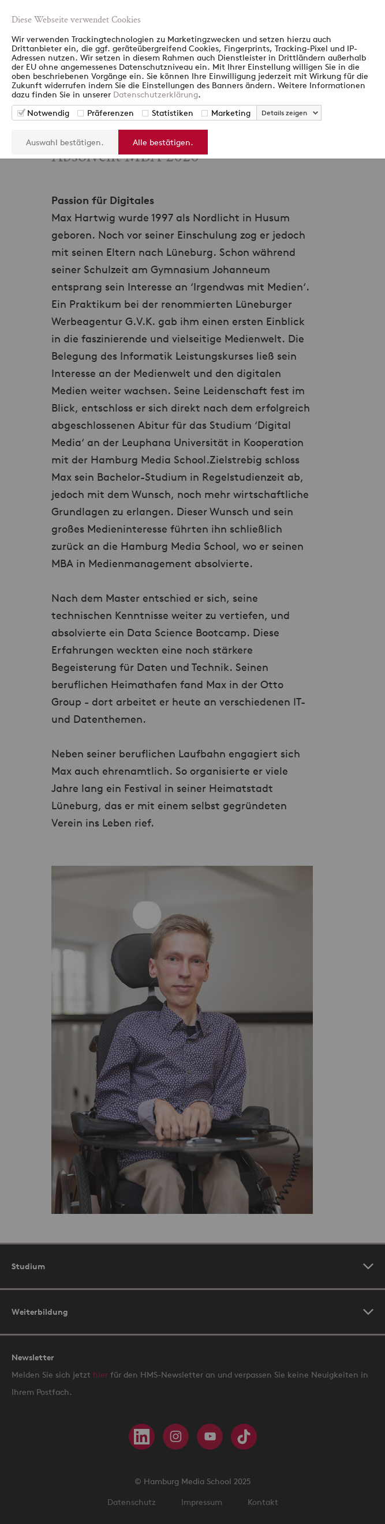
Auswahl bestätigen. (65, 142)
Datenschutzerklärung (155, 94)
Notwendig (48, 113)
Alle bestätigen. (163, 142)
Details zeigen (284, 112)
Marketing (231, 113)
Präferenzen (110, 113)
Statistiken (172, 113)
